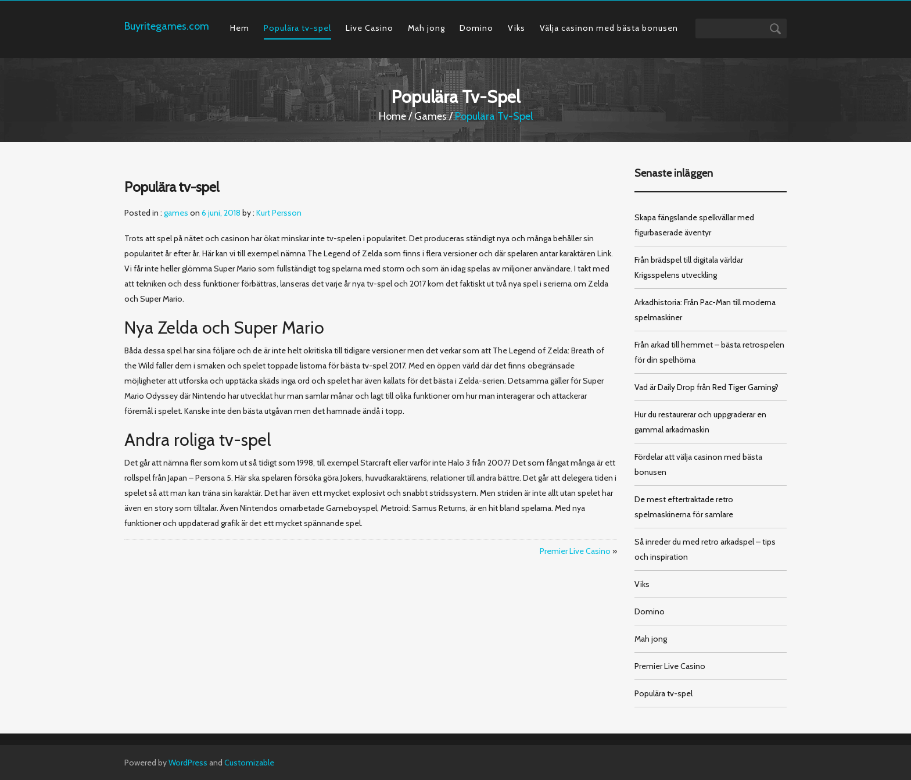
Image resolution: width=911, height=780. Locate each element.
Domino (476, 28)
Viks (516, 28)
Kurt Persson (279, 212)
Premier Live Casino (575, 551)
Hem (239, 28)
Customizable (249, 762)
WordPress (187, 762)
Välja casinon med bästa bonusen (609, 28)
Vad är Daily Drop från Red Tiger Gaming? (706, 387)
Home (392, 116)
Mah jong (426, 28)
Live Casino (369, 28)
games (430, 116)
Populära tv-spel (297, 28)
